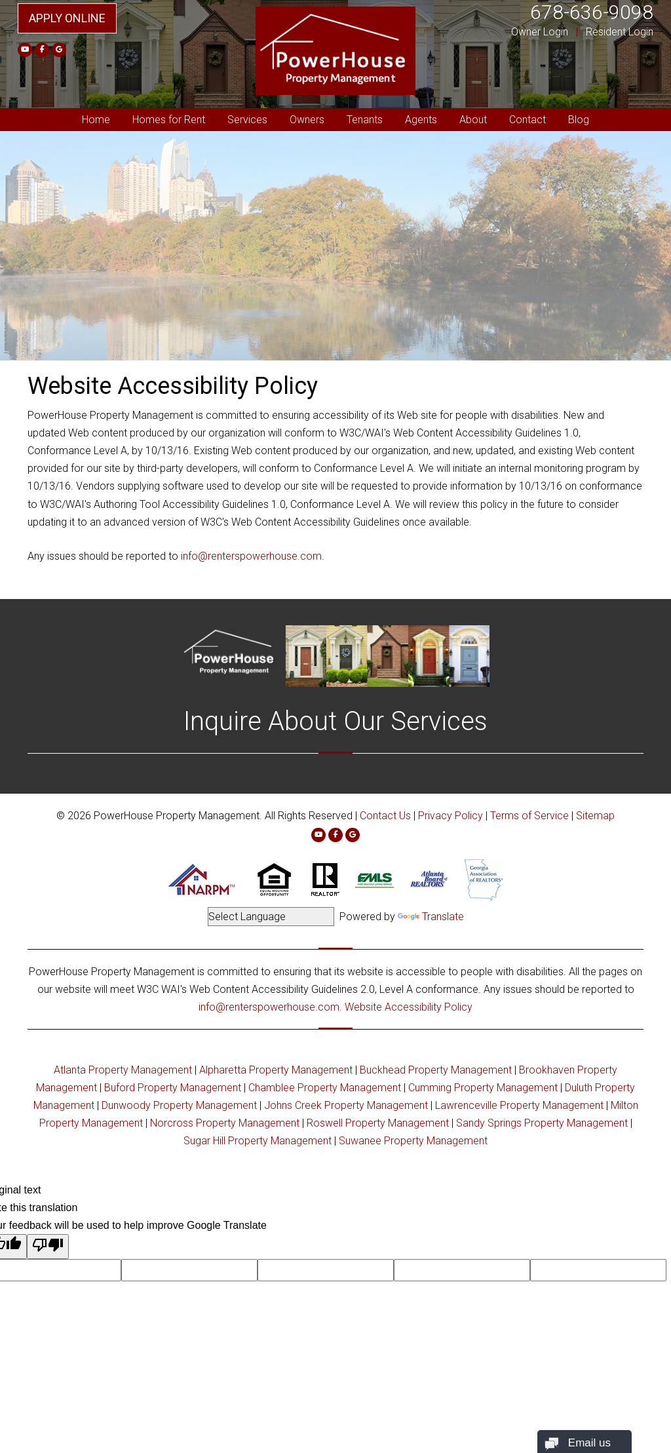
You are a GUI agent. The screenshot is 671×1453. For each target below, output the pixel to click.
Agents (421, 119)
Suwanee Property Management (413, 1140)
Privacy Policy (450, 815)
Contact (527, 119)
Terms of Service (529, 815)
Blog (578, 119)
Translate (431, 916)
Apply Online (67, 18)
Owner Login (539, 32)
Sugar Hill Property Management (257, 1140)
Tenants (365, 119)
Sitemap (595, 815)
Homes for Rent (168, 119)
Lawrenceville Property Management (519, 1105)
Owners (307, 119)
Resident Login (619, 32)
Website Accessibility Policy (408, 1007)
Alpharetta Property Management (276, 1070)
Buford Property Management (172, 1087)
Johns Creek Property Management (346, 1105)
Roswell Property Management (378, 1123)
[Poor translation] (48, 1246)
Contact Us (385, 815)
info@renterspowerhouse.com (251, 556)
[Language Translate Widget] (271, 916)
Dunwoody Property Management (179, 1105)
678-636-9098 (591, 12)
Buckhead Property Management (436, 1070)
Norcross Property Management (224, 1123)
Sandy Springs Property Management (542, 1123)
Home (96, 119)
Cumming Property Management (483, 1087)
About (473, 119)
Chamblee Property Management (324, 1087)
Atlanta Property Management (123, 1070)
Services (247, 119)
